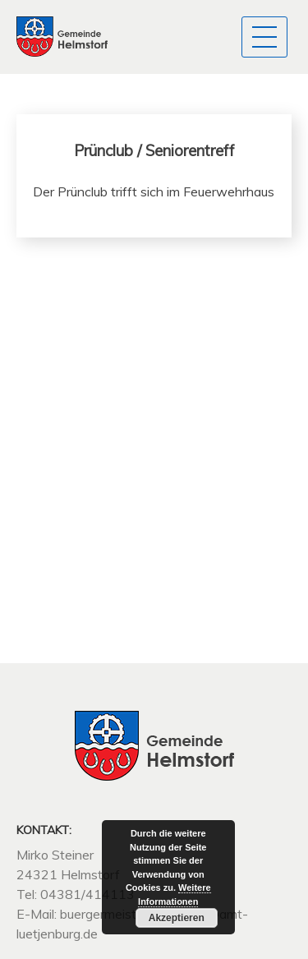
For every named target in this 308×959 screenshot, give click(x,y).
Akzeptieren (177, 918)
